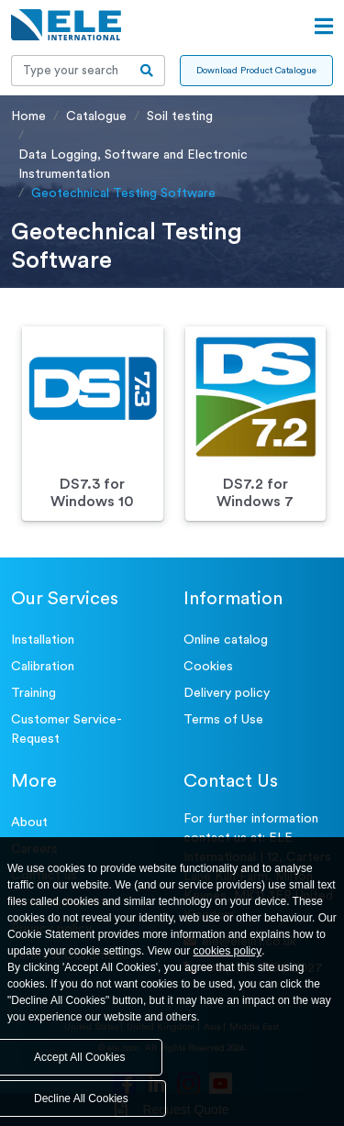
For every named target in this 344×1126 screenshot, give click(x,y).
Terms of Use (223, 719)
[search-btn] (147, 70)
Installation (42, 640)
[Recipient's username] (70, 70)
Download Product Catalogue (256, 70)
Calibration (42, 666)
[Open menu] (324, 27)
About (29, 822)
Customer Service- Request (66, 729)
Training (33, 693)
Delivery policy (226, 693)
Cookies (208, 666)
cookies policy (228, 950)
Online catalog (225, 640)
